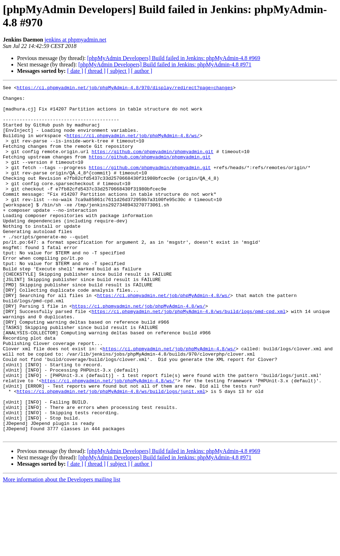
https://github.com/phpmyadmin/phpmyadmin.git (153, 165)
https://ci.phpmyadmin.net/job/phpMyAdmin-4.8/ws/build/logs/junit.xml (111, 453)
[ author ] (141, 71)
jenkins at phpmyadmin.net (75, 40)
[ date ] (75, 71)
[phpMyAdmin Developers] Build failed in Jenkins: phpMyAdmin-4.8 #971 (164, 64)
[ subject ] (118, 71)
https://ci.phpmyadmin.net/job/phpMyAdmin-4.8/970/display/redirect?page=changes (125, 88)
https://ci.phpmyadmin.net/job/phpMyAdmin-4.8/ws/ (132, 146)
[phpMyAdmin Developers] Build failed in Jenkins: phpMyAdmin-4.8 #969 (173, 58)
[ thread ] (95, 71)
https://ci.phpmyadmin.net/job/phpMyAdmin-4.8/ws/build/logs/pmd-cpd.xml (189, 357)
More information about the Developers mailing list (61, 550)
